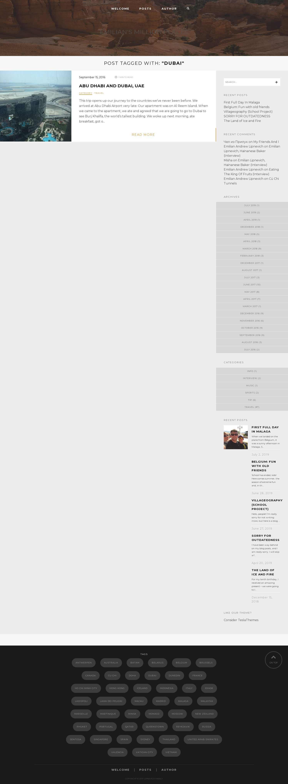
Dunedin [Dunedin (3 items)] (174, 675)
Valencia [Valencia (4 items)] (117, 752)
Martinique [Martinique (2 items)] (108, 713)
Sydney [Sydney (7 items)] (145, 739)
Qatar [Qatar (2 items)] (129, 726)
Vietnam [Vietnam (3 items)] (171, 752)
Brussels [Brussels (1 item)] (206, 662)
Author (169, 8)
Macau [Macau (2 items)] (139, 701)
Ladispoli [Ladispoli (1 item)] (81, 701)
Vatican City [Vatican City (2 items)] (144, 752)
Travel (99, 93)
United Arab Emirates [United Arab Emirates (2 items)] (203, 739)
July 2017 (250, 277)
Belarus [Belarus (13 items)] (158, 662)
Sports (250, 392)
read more (143, 135)
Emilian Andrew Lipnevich (243, 146)
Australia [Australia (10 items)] (111, 662)
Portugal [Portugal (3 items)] (106, 726)
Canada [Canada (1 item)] (90, 675)
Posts (145, 8)
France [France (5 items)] (198, 675)
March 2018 (250, 248)
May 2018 (250, 234)
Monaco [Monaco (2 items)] (154, 713)
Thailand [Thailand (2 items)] (169, 739)
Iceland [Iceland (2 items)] (142, 688)
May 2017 (250, 292)
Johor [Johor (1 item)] (209, 688)
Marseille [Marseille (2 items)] (81, 713)
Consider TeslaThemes (241, 620)
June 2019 (250, 212)
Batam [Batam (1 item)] (134, 662)
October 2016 (250, 328)
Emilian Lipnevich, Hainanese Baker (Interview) (252, 151)
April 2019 (250, 219)
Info (250, 371)
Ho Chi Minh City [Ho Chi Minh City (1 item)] (86, 688)
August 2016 (250, 342)
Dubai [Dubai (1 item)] (152, 675)
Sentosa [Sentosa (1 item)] (75, 739)
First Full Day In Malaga (242, 102)
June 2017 (249, 284)
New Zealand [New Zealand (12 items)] (204, 713)
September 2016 (250, 335)
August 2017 (250, 270)
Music (250, 385)
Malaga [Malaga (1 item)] (183, 701)
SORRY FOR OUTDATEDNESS (247, 116)
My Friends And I (266, 142)
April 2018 (249, 241)
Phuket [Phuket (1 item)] (82, 726)
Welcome (120, 8)
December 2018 (250, 227)
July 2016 (250, 349)
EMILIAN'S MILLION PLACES (144, 32)
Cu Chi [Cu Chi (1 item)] (112, 675)
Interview (250, 378)
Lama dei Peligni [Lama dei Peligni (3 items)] (111, 701)
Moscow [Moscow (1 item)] (177, 713)
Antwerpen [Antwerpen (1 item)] (84, 662)
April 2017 (249, 299)
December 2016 (250, 313)
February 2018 (250, 255)
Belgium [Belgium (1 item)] (181, 662)
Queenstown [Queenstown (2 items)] (155, 726)
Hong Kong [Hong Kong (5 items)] (117, 688)
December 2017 (250, 263)
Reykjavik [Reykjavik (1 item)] (183, 726)
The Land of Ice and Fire (242, 121)
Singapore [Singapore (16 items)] (101, 739)
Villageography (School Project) (248, 111)
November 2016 (250, 320)
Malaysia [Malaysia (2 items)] (207, 701)
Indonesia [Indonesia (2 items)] (167, 688)
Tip (250, 400)
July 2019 (250, 205)
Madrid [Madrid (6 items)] (161, 701)
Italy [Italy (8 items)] (189, 688)
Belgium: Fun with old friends (246, 107)
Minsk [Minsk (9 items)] (132, 713)
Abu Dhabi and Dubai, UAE (111, 85)
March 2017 (250, 306)
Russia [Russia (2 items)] (206, 726)
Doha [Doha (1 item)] (132, 675)
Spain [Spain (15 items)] (124, 739)
